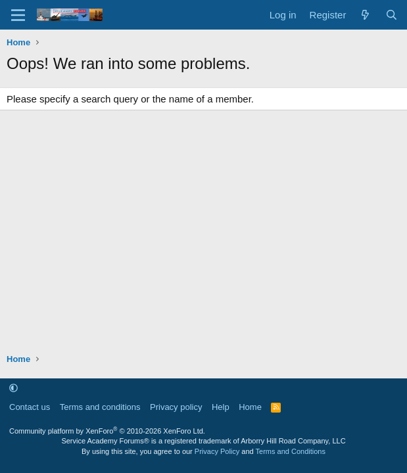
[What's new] (365, 15)
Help (220, 407)
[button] (13, 388)
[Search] (391, 15)
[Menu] (18, 15)
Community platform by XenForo (107, 431)
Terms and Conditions (290, 451)
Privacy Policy (217, 451)
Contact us (29, 407)
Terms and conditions (100, 407)
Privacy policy (176, 407)
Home (250, 407)
